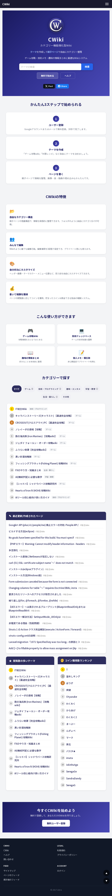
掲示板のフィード (12, 879)
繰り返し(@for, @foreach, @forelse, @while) (33, 600)
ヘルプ (68, 75)
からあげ (70, 710)
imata (69, 758)
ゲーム (36, 388)
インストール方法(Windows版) (25, 575)
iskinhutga (72, 764)
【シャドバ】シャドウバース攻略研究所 (36, 483)
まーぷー (70, 724)
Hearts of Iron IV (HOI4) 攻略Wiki (32, 490)
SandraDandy (73, 778)
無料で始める (47, 75)
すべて (22, 388)
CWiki (6, 4)
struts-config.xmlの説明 (22, 635)
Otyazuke (71, 696)
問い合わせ (9, 859)
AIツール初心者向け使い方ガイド (32, 497)
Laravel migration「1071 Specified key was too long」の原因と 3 (44, 641)
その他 (77, 396)
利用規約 (61, 850)
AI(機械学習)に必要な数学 (28, 477)
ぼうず (69, 683)
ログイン (61, 870)
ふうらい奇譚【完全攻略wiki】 (31, 449)
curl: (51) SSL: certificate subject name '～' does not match (41, 562)
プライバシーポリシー (67, 854)
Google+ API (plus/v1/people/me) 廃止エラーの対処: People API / (44, 525)
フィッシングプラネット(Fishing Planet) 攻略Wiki (41, 463)
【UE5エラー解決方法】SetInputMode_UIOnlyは (35, 616)
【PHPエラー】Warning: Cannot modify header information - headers (47, 543)
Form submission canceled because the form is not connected (43, 581)
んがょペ (70, 730)
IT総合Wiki (21, 409)
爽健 (68, 690)
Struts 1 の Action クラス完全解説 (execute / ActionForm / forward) (45, 629)
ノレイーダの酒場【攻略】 (29, 429)
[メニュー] (107, 4)
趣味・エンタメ (85, 388)
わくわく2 (71, 717)
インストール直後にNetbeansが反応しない (31, 556)
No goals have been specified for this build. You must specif (41, 537)
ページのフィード (12, 875)
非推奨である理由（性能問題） (25, 623)
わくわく (70, 703)
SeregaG (70, 785)
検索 (87, 66)
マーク (69, 737)
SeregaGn (71, 771)
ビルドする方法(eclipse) (22, 531)
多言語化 (13, 550)
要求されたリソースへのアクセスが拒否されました (35, 594)
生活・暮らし (60, 396)
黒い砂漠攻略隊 (23, 456)
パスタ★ (70, 751)
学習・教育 (38, 396)
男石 (68, 744)
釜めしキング (73, 676)
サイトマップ (10, 870)
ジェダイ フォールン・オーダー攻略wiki (36, 443)
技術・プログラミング (59, 388)
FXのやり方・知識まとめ (28, 470)
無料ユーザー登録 (56, 823)
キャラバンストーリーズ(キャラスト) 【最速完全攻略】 (44, 415)
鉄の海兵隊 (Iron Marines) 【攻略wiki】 (36, 436)
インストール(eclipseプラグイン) (26, 569)
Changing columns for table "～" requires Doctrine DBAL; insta (43, 587)
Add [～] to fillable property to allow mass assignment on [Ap (43, 648)
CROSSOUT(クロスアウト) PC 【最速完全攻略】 (40, 422)
